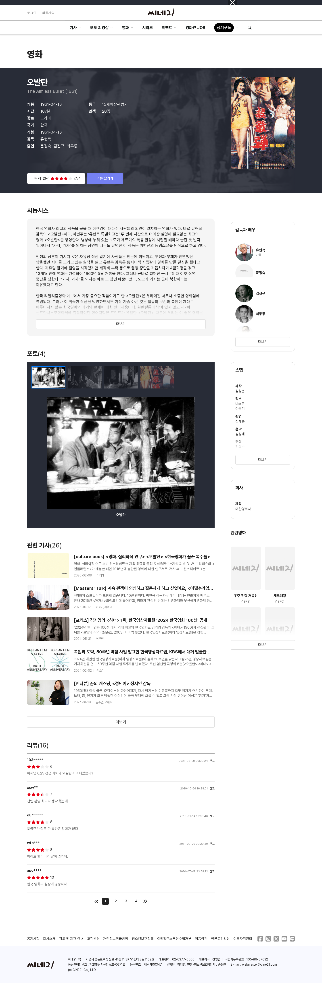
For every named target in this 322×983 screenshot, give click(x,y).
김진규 (59, 146)
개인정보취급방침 (115, 939)
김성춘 (240, 391)
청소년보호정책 (143, 939)
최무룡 (72, 146)
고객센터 (93, 939)
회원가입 (48, 12)
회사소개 (49, 939)
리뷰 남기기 (105, 178)
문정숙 (46, 146)
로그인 (31, 12)
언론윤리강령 (220, 939)
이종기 (240, 409)
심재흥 (240, 421)
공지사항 (33, 939)
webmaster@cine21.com (259, 964)
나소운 (240, 404)
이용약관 (201, 939)
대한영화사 (243, 509)
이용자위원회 (242, 939)
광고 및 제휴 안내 (71, 939)
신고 (212, 760)
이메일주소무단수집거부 (174, 939)
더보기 (120, 324)
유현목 (46, 139)
